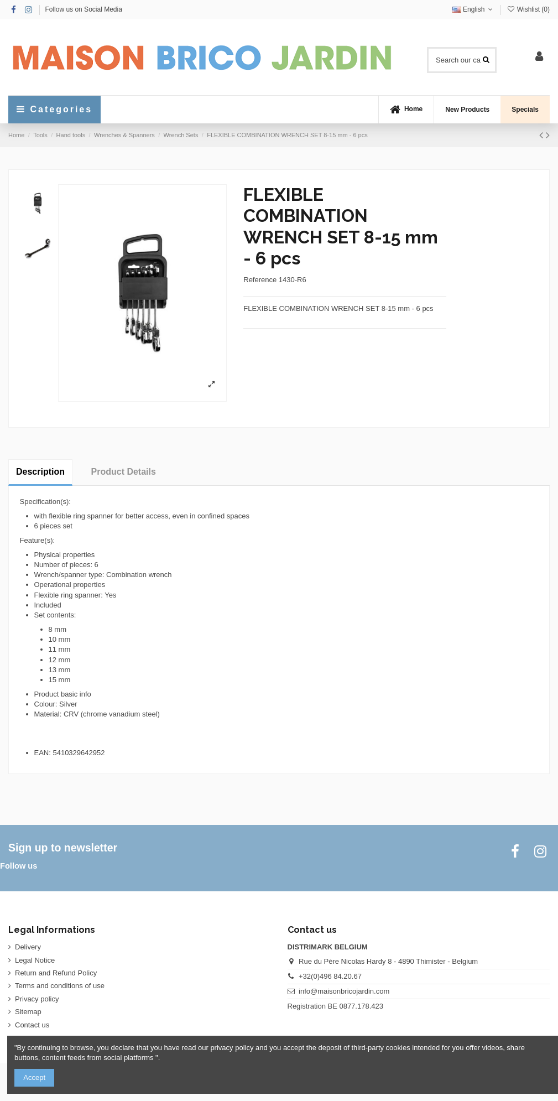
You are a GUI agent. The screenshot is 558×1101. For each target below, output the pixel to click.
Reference (260, 280)
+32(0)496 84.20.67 (330, 976)
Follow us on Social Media (83, 9)
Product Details (123, 471)
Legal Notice (35, 960)
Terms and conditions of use (60, 985)
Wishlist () (528, 9)
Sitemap (28, 1011)
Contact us (32, 1025)
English (473, 9)
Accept (34, 1077)
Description (40, 471)
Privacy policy (37, 999)
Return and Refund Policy (56, 973)
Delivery (28, 947)
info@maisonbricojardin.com (344, 991)
